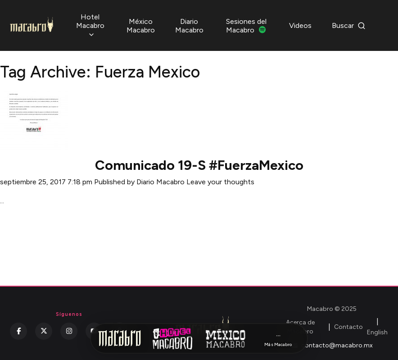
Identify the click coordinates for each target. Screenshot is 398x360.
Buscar (349, 25)
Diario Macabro (189, 25)
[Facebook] (18, 331)
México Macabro (141, 25)
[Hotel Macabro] (172, 338)
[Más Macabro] (278, 338)
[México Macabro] (225, 338)
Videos (300, 25)
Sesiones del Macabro (246, 25)
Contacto (348, 327)
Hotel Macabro (90, 25)
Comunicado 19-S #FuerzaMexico (199, 165)
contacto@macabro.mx (332, 345)
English (377, 332)
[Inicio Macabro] (120, 338)
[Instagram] (68, 331)
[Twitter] (43, 331)
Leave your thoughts (220, 182)
